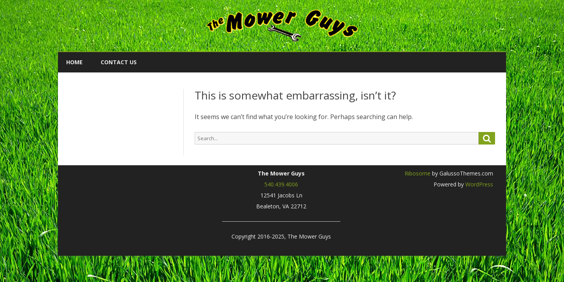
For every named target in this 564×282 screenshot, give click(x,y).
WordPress (478, 184)
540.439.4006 (281, 184)
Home (74, 62)
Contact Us (119, 62)
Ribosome (417, 173)
